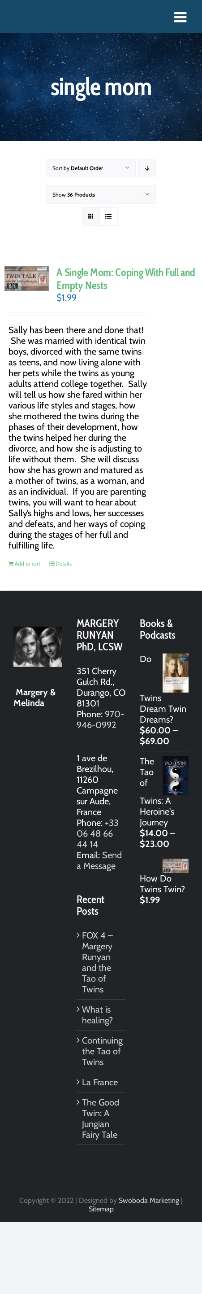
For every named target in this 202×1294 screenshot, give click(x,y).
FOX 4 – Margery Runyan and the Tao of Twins (97, 962)
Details (64, 563)
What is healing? (97, 1015)
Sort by (77, 168)
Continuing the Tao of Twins (101, 1051)
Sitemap (101, 1209)
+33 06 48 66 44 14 (98, 833)
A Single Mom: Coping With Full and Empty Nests (125, 279)
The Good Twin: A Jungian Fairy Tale (100, 1118)
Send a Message (99, 860)
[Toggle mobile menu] (181, 17)
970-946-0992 (100, 719)
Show (73, 194)
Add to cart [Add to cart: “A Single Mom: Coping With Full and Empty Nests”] (27, 563)
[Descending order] (147, 168)
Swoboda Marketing (149, 1200)
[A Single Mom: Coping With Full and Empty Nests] (26, 278)
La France (100, 1082)
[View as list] (108, 216)
